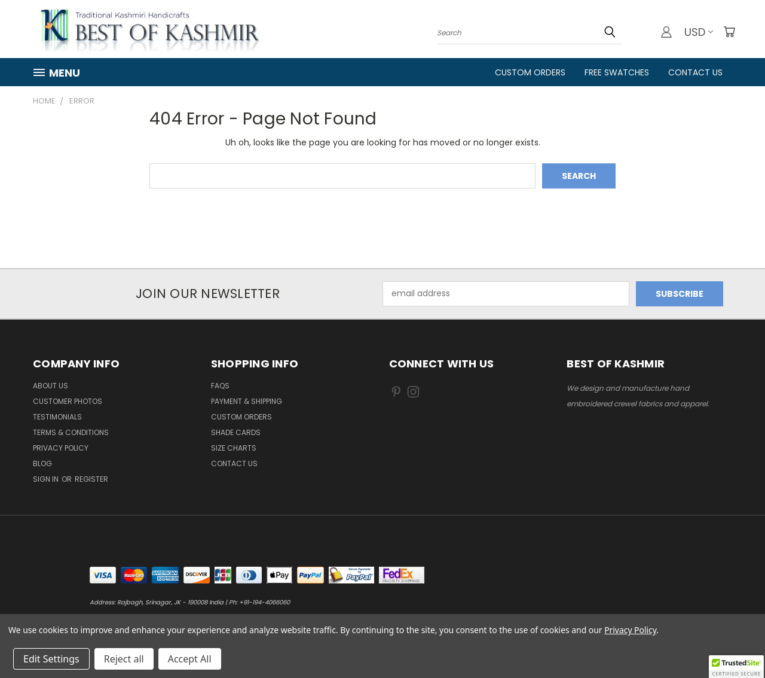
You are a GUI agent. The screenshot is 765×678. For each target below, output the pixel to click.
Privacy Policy (60, 448)
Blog (42, 463)
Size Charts (233, 448)
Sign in (46, 479)
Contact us (234, 463)
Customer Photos (67, 401)
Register (91, 479)
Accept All (190, 658)
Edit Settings (51, 658)
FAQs (220, 386)
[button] (736, 666)
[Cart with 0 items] (729, 32)
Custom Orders (530, 72)
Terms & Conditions (71, 432)
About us (50, 386)
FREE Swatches (617, 72)
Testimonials (57, 417)
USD (698, 32)
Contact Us (695, 72)
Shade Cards (236, 432)
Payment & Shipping (246, 401)
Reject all (124, 658)
